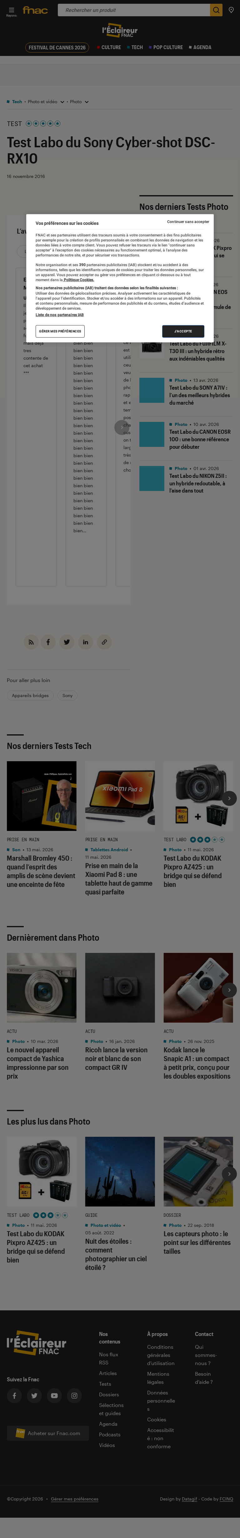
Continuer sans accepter (188, 221)
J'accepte (183, 331)
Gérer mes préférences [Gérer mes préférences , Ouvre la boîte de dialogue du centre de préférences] (60, 331)
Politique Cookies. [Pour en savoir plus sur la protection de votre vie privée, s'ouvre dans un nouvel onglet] (78, 280)
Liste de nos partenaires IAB (60, 315)
